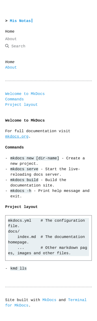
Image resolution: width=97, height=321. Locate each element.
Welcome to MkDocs (25, 94)
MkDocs (49, 300)
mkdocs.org (16, 137)
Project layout (21, 105)
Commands (14, 99)
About (11, 67)
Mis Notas (20, 21)
